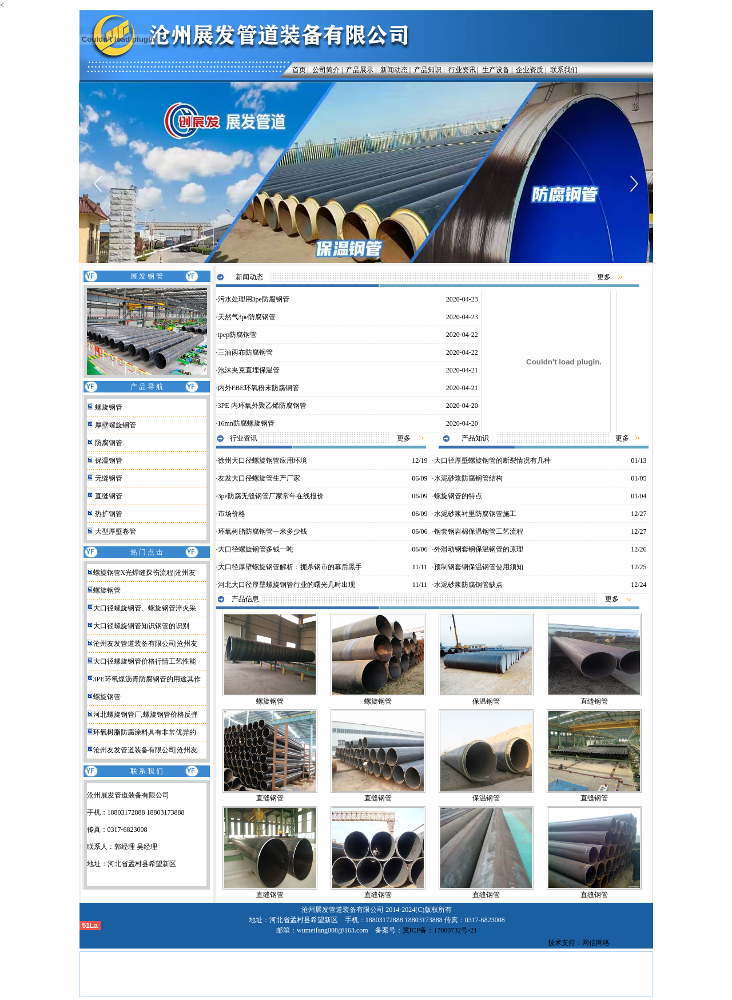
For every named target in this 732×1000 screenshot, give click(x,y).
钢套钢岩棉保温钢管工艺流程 (478, 531)
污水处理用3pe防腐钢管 (253, 299)
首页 (296, 70)
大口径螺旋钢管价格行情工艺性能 (144, 661)
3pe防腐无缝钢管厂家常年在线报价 (271, 496)
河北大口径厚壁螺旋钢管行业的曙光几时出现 (286, 585)
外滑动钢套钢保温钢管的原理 (478, 549)
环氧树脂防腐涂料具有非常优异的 (144, 732)
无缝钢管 (108, 478)
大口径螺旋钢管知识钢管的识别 (141, 626)
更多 (604, 277)
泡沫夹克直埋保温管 (249, 370)
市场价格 (231, 514)
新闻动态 (394, 70)
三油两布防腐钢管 (245, 352)
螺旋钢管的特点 (458, 496)
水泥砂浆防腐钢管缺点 (468, 585)
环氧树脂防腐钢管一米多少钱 (262, 531)
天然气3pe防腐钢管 (247, 317)
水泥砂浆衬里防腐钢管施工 (475, 514)
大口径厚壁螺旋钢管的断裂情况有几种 (492, 461)
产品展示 (359, 70)
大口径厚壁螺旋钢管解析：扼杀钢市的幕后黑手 (290, 567)
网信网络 (596, 943)
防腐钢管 (108, 443)
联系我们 (564, 70)
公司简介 (326, 70)
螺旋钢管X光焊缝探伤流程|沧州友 (144, 573)
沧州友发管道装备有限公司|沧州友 (145, 644)
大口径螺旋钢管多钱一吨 (255, 549)
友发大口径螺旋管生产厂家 (259, 478)
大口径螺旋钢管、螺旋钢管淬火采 (144, 608)
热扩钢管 (108, 514)
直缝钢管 (108, 496)
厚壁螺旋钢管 (115, 425)
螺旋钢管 (108, 407)
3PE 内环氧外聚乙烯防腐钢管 (262, 406)
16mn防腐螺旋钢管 (246, 423)
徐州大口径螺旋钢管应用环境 (262, 461)
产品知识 (427, 70)
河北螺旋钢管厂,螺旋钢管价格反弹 (145, 715)
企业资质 (529, 70)
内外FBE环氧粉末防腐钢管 (258, 388)
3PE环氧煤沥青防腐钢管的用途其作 (147, 679)
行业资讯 (462, 70)
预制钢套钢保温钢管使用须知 (478, 567)
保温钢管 (108, 461)
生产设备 (496, 70)
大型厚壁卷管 (115, 531)
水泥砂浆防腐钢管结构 (468, 478)
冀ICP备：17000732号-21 (440, 930)
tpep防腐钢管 (237, 335)
